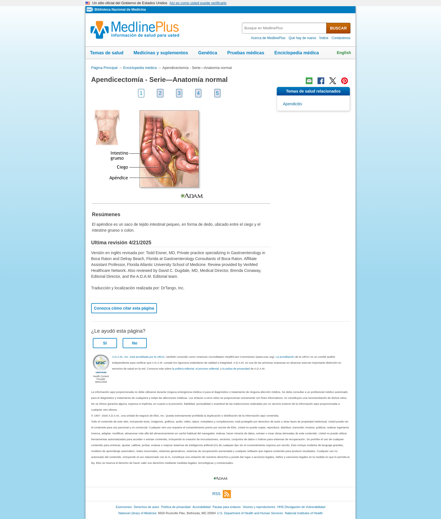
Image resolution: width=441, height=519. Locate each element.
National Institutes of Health (304, 513)
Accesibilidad (201, 507)
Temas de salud (106, 52)
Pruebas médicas (245, 52)
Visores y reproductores (259, 507)
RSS (221, 494)
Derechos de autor (146, 507)
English (344, 52)
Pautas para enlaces (227, 507)
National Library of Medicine (137, 513)
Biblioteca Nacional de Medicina (120, 10)
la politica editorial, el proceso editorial (195, 368)
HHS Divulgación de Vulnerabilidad (301, 507)
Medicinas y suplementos (161, 52)
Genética (207, 52)
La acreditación (285, 356)
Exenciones (124, 507)
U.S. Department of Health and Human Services (250, 513)
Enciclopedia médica (296, 52)
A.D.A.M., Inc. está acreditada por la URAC (138, 356)
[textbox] (284, 28)
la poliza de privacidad (236, 368)
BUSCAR (338, 28)
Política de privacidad (175, 507)
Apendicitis (292, 104)
